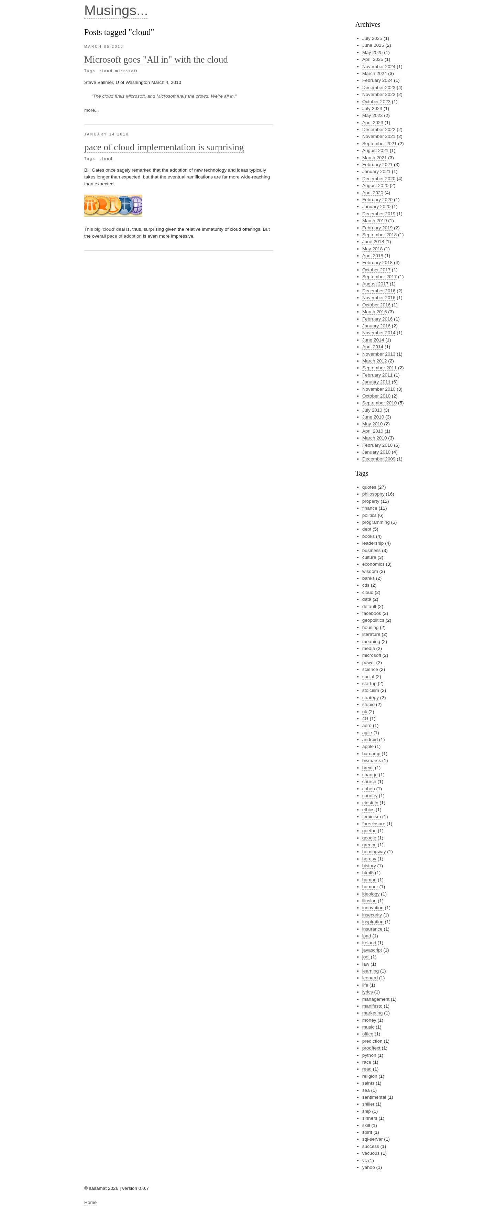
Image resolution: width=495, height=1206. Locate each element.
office (367, 1033)
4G (365, 718)
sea (366, 1090)
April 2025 (372, 59)
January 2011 (376, 381)
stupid (368, 704)
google (369, 837)
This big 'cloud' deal (104, 229)
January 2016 (376, 325)
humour (370, 886)
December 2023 (379, 87)
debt (366, 529)
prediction (372, 1041)
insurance (372, 929)
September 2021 (379, 143)
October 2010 (376, 396)
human (369, 879)
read (367, 1069)
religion (369, 1076)
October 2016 (376, 304)
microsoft (126, 71)
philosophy (373, 494)
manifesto (372, 1006)
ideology (371, 894)
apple (368, 746)
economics (373, 564)
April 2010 (372, 431)
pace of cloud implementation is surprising (164, 147)
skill (366, 1125)
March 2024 (374, 73)
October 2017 (376, 269)
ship (366, 1111)
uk (364, 711)
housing (370, 627)
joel (366, 956)
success (370, 1146)
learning (370, 971)
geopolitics (373, 620)
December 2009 (379, 458)
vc (364, 1160)
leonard (370, 977)
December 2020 (379, 178)
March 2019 (374, 220)
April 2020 (372, 192)
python (369, 1055)
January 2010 (376, 452)
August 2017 (375, 283)
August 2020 (375, 185)
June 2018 (373, 241)
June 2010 (373, 417)
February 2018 (377, 262)
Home (90, 1202)
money (369, 1020)
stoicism (370, 690)
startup (369, 683)
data (366, 599)
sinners (369, 1118)
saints (368, 1083)
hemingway (374, 851)
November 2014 (379, 332)
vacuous (371, 1153)
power (368, 662)
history (369, 865)
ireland (369, 942)
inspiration (373, 921)
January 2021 (376, 171)
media (368, 648)
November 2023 (379, 94)
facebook (371, 613)
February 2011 (377, 375)
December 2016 (379, 290)
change (370, 774)
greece (369, 844)
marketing (372, 1012)
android (370, 739)
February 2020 (377, 199)
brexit (368, 767)
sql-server (372, 1139)
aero (367, 725)
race (366, 1062)
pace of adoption (124, 236)
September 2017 (379, 276)
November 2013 (379, 354)
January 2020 (376, 206)
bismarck (371, 760)
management (375, 999)
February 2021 (377, 164)
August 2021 (375, 150)
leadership (373, 543)
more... (91, 110)
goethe (369, 830)
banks (368, 578)
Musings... (116, 10)
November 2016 (379, 297)
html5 (368, 872)
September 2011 (379, 367)
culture (369, 557)
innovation (373, 907)
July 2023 (372, 108)
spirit (367, 1132)
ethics (368, 809)
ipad (366, 935)
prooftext (371, 1048)
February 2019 (377, 227)
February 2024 (377, 80)
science (370, 669)
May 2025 (372, 52)
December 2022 (379, 129)
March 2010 (374, 438)
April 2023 (372, 122)
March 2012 (374, 360)
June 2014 (373, 340)
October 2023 (376, 101)
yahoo (368, 1167)
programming (376, 522)
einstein (370, 802)
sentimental (374, 1097)
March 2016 (374, 311)
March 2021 (374, 157)
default (369, 606)
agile (367, 732)
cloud (106, 71)
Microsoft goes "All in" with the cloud (156, 59)
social (368, 676)
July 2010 (372, 410)
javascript (372, 950)
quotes (369, 487)
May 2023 (372, 115)
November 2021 (379, 136)
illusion (369, 900)
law (365, 964)
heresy (369, 858)
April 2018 (372, 255)
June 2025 (373, 45)
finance (369, 508)
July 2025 (372, 38)
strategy (370, 697)
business (371, 550)
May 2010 (372, 423)
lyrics (367, 992)
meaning (371, 641)
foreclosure (373, 823)
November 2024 (379, 66)
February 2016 (377, 319)
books (368, 536)
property (371, 501)
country (370, 795)
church (369, 781)
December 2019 (379, 213)
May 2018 (372, 248)
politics (369, 515)
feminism (371, 816)
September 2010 (379, 402)
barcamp (371, 753)
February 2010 (377, 445)
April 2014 (372, 346)
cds (366, 585)
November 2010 (379, 389)
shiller (368, 1104)
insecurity (372, 914)
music (368, 1027)
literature (371, 634)
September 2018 (379, 234)
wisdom (370, 571)
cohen (368, 788)
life (365, 985)
